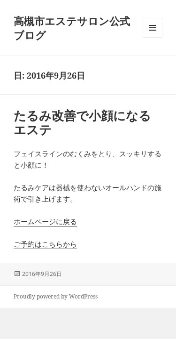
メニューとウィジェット (152, 37)
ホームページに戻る (45, 221)
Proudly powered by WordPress (56, 296)
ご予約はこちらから (45, 244)
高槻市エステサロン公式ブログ (72, 28)
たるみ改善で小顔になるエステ (82, 122)
